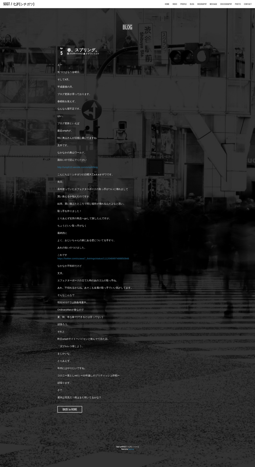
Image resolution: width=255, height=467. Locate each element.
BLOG (192, 4)
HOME (167, 4)
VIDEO (175, 4)
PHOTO (238, 4)
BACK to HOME (70, 409)
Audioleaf (131, 449)
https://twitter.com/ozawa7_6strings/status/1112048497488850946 (93, 258)
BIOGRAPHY (202, 4)
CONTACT (248, 4)
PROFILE (183, 4)
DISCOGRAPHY (226, 4)
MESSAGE (213, 4)
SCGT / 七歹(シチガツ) (18, 3)
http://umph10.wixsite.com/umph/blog (77, 167)
